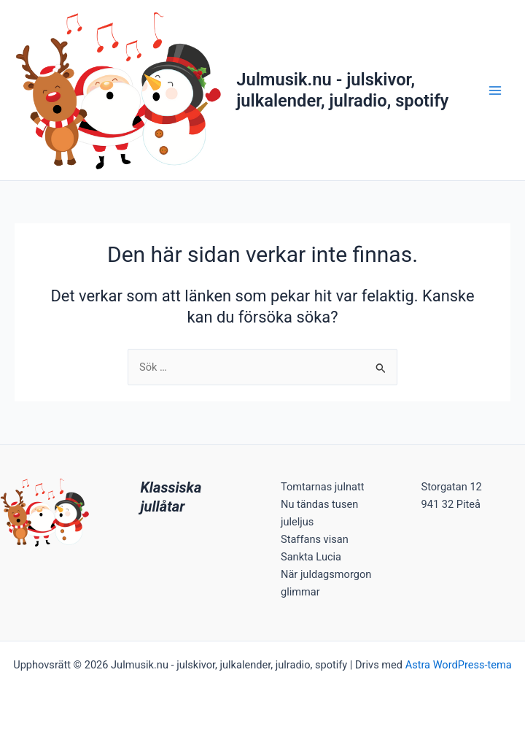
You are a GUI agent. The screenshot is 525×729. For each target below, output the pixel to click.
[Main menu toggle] (495, 90)
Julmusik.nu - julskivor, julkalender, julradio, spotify (342, 89)
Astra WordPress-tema (458, 664)
